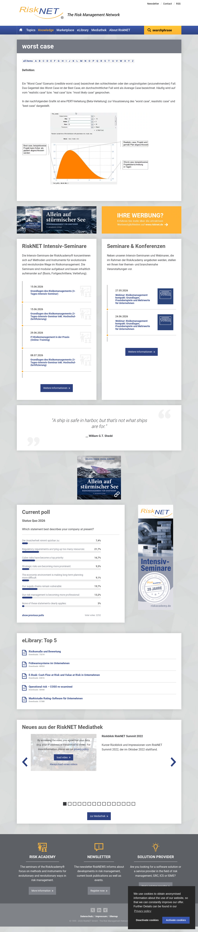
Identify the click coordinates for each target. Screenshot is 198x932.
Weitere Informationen (55, 393)
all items (28, 66)
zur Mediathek (97, 821)
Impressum (101, 921)
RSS (178, 3)
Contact (167, 3)
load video (62, 762)
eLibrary (83, 30)
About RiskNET (119, 30)
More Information (41, 896)
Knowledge (46, 30)
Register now (98, 896)
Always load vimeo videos (63, 769)
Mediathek (98, 30)
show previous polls (33, 620)
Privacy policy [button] (142, 911)
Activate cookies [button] (176, 920)
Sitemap (113, 921)
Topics (30, 30)
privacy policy (81, 754)
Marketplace (65, 30)
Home (21, 30)
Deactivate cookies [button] (147, 920)
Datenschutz (86, 921)
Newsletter (153, 3)
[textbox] (163, 30)
